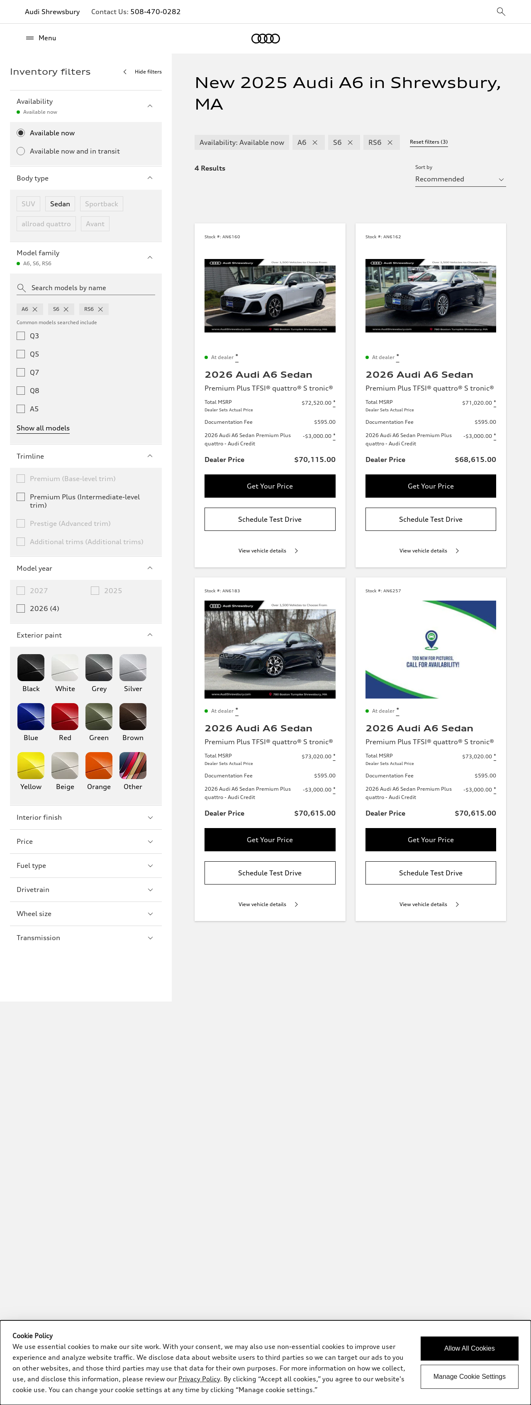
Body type (86, 178)
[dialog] (265, 1362)
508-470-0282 (155, 11)
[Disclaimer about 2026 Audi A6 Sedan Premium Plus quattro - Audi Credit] (334, 436)
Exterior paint (86, 635)
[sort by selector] (460, 178)
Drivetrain (86, 889)
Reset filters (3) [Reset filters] (429, 142)
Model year (86, 568)
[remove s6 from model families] (66, 309)
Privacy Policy (199, 1379)
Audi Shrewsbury (52, 11)
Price (86, 841)
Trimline (86, 456)
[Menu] (40, 38)
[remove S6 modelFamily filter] (350, 142)
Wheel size (86, 914)
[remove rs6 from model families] (100, 309)
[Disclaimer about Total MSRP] (334, 403)
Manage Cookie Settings (470, 1376)
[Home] (265, 39)
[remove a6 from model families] (35, 309)
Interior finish (86, 817)
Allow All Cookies (469, 1348)
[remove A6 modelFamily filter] (315, 142)
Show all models (43, 428)
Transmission (86, 938)
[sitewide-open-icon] (501, 12)
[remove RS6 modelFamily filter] (390, 142)
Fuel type (86, 865)
